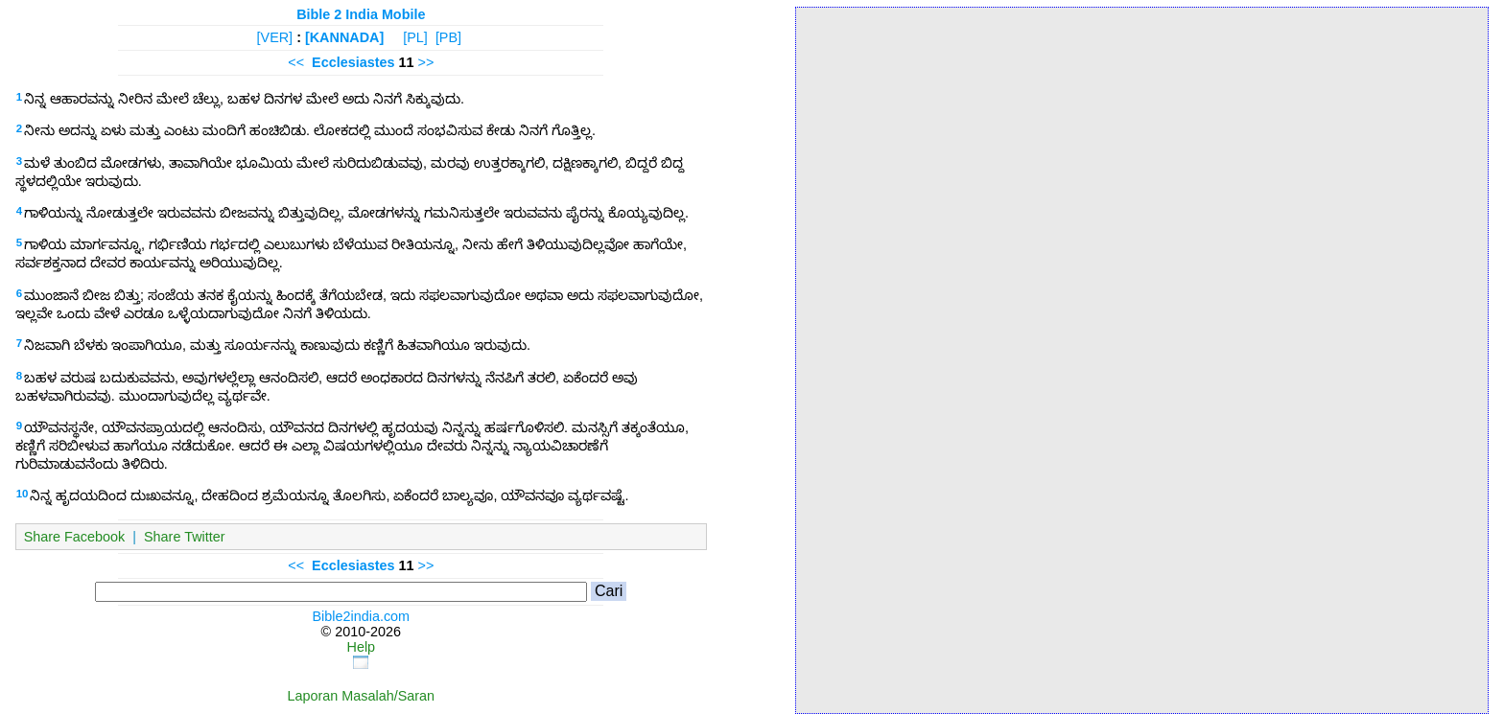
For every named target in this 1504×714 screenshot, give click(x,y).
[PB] (448, 37)
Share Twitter (184, 536)
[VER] (275, 37)
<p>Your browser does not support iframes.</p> (1142, 359)
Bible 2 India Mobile (360, 14)
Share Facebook (75, 536)
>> (426, 62)
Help (361, 647)
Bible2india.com (362, 616)
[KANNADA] (344, 37)
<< (296, 62)
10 (22, 493)
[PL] (415, 37)
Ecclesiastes (353, 62)
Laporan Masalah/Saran (361, 695)
